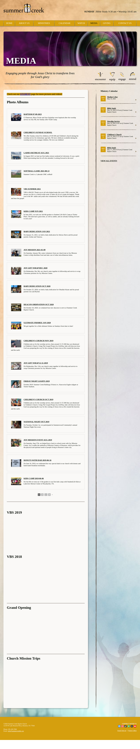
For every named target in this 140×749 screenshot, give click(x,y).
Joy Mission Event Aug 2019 (38, 440)
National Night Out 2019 (36, 422)
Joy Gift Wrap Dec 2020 (35, 268)
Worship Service (113, 121)
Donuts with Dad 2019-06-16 (37, 460)
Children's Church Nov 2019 (38, 341)
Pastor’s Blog (132, 730)
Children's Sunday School (38, 132)
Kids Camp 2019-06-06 (34, 478)
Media (93, 23)
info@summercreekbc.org (16, 731)
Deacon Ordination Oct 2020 (39, 304)
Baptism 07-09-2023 (33, 114)
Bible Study (111, 108)
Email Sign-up (121, 730)
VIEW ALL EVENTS (109, 161)
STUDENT (25, 94)
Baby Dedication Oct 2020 (37, 286)
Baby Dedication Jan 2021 (37, 231)
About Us (24, 23)
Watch (81, 23)
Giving (107, 23)
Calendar (64, 23)
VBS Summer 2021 (32, 189)
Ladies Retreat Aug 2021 (36, 153)
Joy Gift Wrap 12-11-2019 (36, 363)
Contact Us (125, 23)
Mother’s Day (112, 97)
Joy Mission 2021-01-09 (34, 250)
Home (9, 23)
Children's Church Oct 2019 (38, 399)
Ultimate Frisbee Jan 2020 (37, 323)
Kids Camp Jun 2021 (33, 211)
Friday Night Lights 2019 (37, 381)
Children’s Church (114, 135)
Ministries (44, 23)
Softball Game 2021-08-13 (36, 171)
